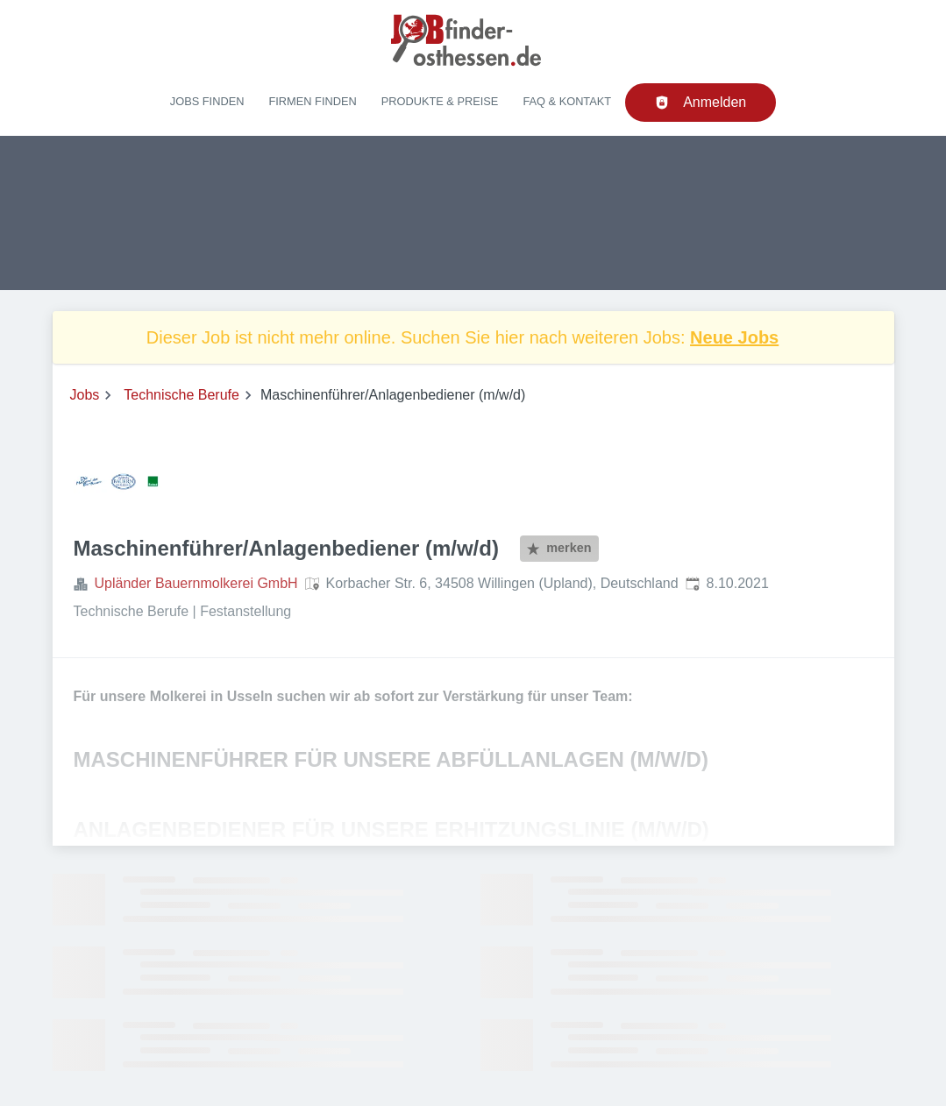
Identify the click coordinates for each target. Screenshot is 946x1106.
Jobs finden (207, 101)
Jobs (85, 394)
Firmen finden (312, 101)
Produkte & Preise (440, 101)
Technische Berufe (181, 394)
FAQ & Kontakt (567, 101)
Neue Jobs (734, 337)
